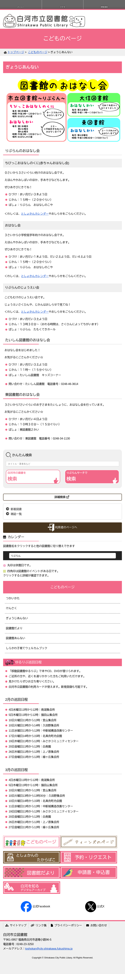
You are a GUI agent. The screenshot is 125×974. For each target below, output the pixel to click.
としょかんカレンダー (35, 213)
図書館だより (14, 628)
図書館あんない (15, 638)
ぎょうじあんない (17, 618)
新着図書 (16, 509)
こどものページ (37, 52)
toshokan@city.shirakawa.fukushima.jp (49, 948)
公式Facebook (35, 906)
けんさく (11, 608)
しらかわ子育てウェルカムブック (26, 648)
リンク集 (39, 925)
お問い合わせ (96, 925)
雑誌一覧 (16, 513)
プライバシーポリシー (66, 925)
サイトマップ (15, 925)
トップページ (16, 52)
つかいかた (13, 598)
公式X (94, 906)
